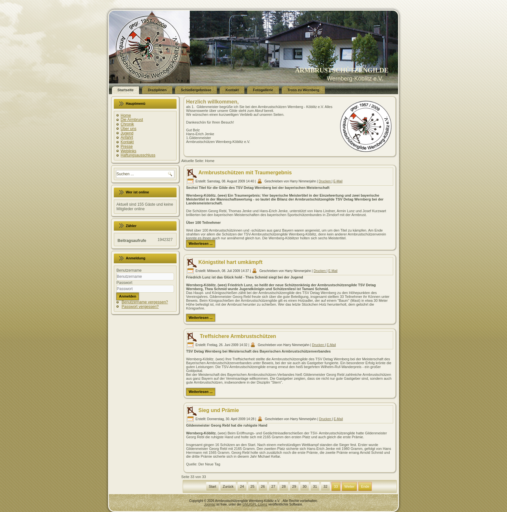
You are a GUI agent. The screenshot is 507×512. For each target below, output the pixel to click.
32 (325, 486)
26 (263, 486)
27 (273, 486)
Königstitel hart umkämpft (231, 262)
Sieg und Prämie (219, 410)
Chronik (127, 124)
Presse (127, 146)
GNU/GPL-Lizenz (255, 504)
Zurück (228, 486)
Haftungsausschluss (138, 155)
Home (126, 115)
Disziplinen (157, 90)
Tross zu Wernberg (303, 90)
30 (305, 486)
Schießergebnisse (196, 90)
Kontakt (232, 90)
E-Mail (337, 181)
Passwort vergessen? (140, 306)
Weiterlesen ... (201, 243)
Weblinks (128, 151)
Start (212, 486)
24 (242, 486)
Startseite (125, 90)
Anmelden (127, 296)
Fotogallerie (263, 90)
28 (284, 486)
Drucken (325, 181)
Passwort (124, 282)
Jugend (127, 133)
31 (315, 486)
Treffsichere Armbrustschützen (237, 336)
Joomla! (209, 504)
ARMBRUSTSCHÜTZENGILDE (341, 70)
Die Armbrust (132, 119)
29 (294, 486)
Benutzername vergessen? (145, 302)
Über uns (128, 128)
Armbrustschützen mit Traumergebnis (245, 172)
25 (252, 486)
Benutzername (129, 270)
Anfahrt (127, 137)
